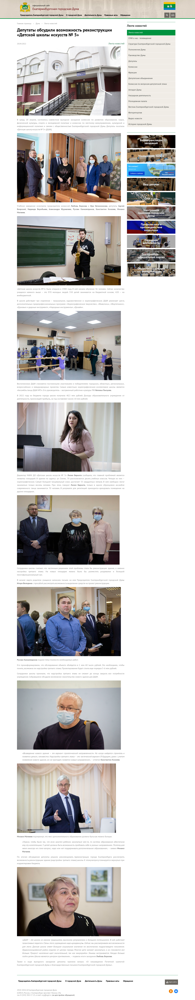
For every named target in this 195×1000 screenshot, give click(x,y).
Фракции (132, 72)
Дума (38, 23)
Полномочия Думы (137, 49)
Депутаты (132, 61)
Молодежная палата (137, 101)
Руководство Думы (137, 55)
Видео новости (135, 118)
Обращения (125, 15)
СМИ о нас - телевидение (139, 38)
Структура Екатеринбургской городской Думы (149, 44)
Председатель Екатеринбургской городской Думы (41, 15)
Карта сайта (171, 982)
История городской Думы (140, 124)
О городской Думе (74, 15)
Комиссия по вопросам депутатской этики (147, 84)
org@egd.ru (46, 995)
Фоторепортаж (135, 112)
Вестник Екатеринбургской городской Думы (148, 107)
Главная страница (24, 23)
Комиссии (132, 66)
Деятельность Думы (93, 15)
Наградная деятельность (139, 95)
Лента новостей (50, 23)
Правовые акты (111, 15)
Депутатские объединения (140, 78)
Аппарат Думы (135, 89)
